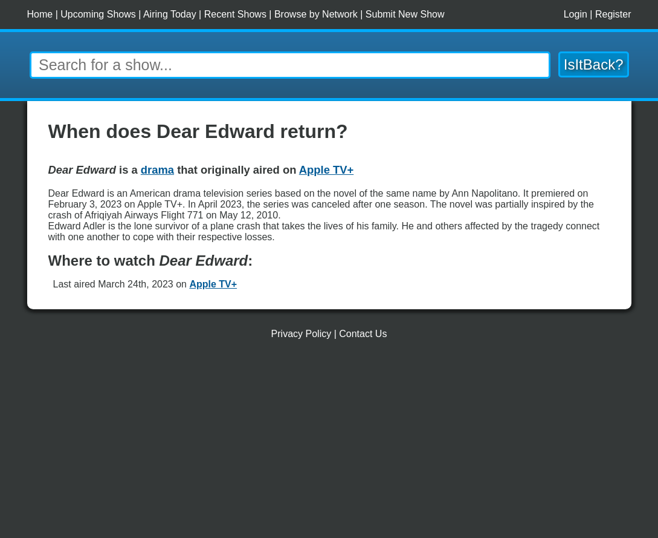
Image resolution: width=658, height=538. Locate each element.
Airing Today (169, 14)
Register (613, 14)
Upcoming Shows (98, 14)
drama (157, 169)
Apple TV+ (213, 284)
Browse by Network (316, 14)
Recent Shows (235, 14)
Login (575, 14)
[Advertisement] (329, 443)
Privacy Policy (301, 334)
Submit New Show (405, 14)
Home (40, 14)
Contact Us (363, 334)
